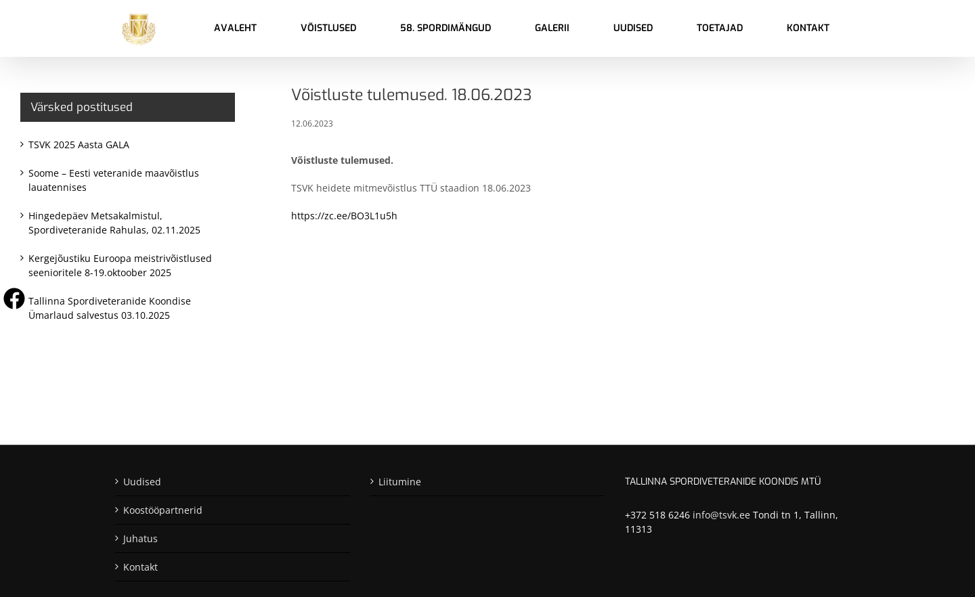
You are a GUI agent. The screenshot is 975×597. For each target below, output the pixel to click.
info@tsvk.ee (721, 514)
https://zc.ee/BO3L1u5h (344, 215)
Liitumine (399, 481)
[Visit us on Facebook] (14, 298)
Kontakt (140, 566)
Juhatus (140, 538)
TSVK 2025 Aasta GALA (78, 144)
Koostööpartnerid (162, 510)
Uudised (142, 481)
